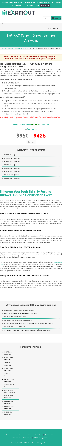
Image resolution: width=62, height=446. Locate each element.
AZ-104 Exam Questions (8, 375)
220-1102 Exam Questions (9, 386)
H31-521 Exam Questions (12, 171)
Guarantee (49, 435)
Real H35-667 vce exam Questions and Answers (19, 310)
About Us (17, 435)
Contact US (27, 438)
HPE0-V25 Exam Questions (9, 402)
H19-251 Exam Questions (12, 155)
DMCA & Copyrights (41, 438)
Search (56, 18)
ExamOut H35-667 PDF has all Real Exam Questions (20, 313)
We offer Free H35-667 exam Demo (15, 327)
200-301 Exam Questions (8, 369)
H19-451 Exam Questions (12, 161)
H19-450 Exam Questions (12, 158)
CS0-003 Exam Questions (8, 397)
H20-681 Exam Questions (12, 165)
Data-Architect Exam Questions (9, 391)
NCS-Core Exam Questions (9, 380)
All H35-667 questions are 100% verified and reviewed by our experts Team (27, 330)
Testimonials (15, 438)
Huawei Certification (21, 48)
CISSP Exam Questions (8, 353)
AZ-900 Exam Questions (8, 364)
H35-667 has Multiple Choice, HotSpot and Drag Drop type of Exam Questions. (29, 323)
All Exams (27, 435)
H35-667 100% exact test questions (15, 317)
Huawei (10, 48)
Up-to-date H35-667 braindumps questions (18, 320)
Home (4, 48)
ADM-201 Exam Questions (9, 358)
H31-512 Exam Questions (12, 168)
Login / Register (53, 28)
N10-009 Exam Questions (8, 413)
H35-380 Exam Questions (12, 178)
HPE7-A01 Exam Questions (9, 408)
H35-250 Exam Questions (12, 175)
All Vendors (38, 435)
